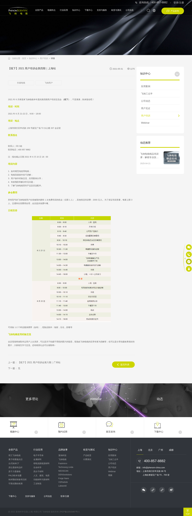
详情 (53, 58)
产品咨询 (173, 11)
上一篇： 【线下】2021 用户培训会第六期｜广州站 (34, 362)
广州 (160, 450)
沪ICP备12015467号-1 (69, 512)
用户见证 (145, 108)
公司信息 (130, 10)
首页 (24, 58)
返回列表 (123, 364)
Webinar (145, 123)
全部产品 (39, 10)
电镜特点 (51, 10)
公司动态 (145, 101)
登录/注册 (178, 2)
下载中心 (89, 10)
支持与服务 (102, 10)
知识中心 (76, 10)
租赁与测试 (116, 10)
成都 (171, 450)
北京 (150, 450)
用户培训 (44, 58)
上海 (140, 450)
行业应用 (64, 10)
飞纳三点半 (147, 93)
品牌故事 (63, 449)
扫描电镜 (21, 83)
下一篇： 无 (14, 368)
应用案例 (145, 86)
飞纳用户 (49, 83)
